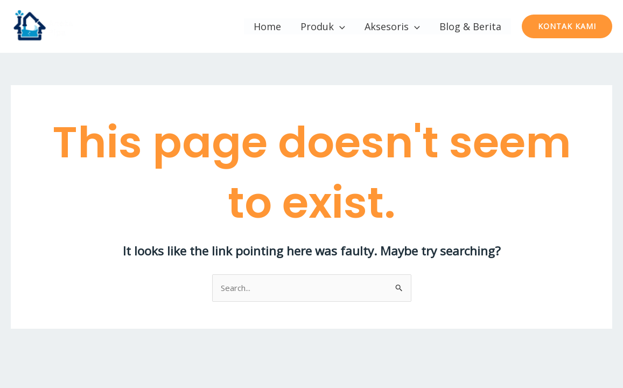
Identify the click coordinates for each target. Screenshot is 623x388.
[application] (339, 26)
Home (267, 26)
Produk (322, 26)
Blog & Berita (470, 26)
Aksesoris (392, 26)
